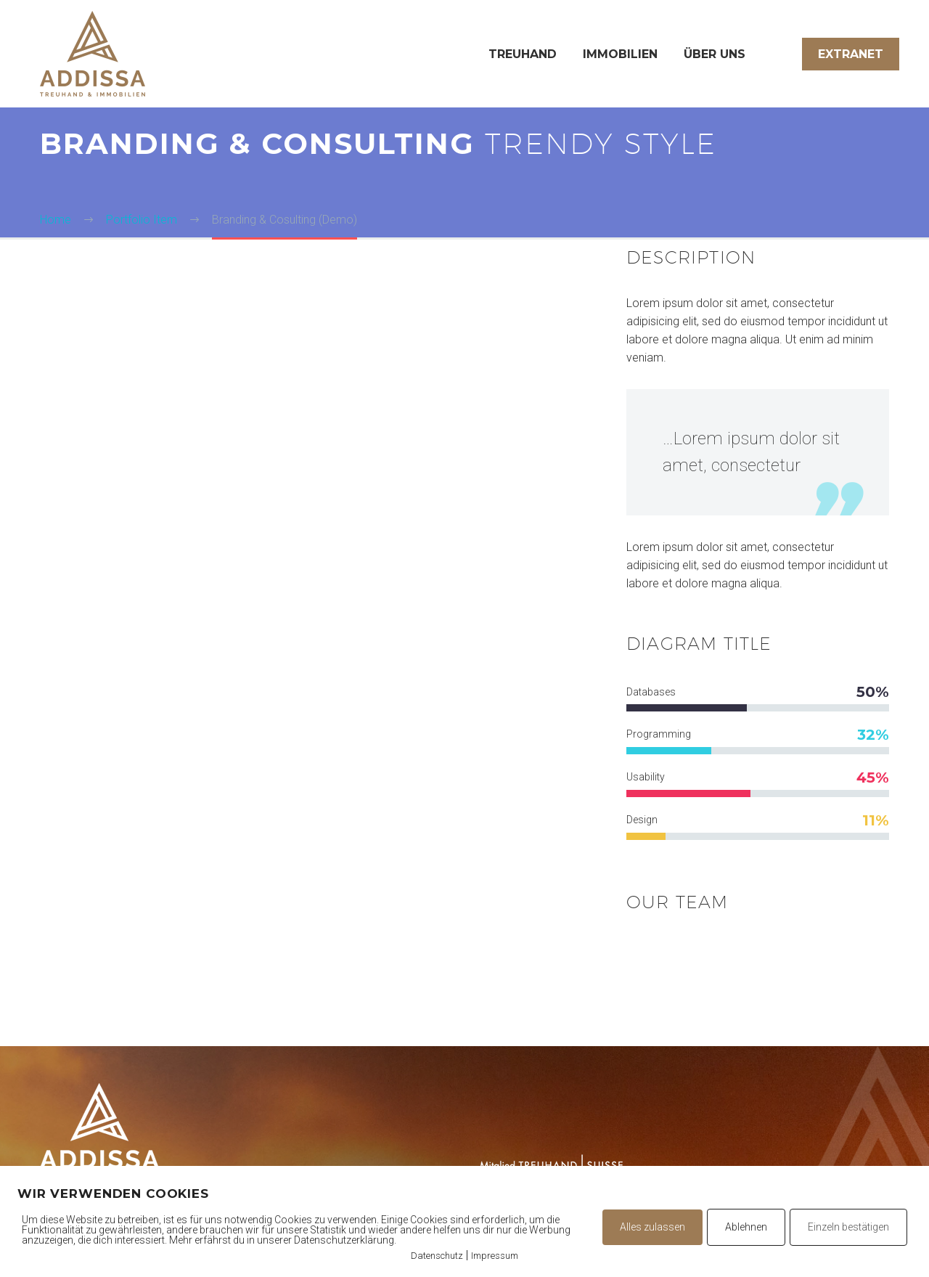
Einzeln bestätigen (848, 1227)
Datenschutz (437, 1255)
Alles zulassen (652, 1227)
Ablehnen (746, 1227)
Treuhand (522, 54)
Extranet (850, 54)
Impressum (494, 1255)
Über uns (714, 54)
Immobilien (620, 54)
